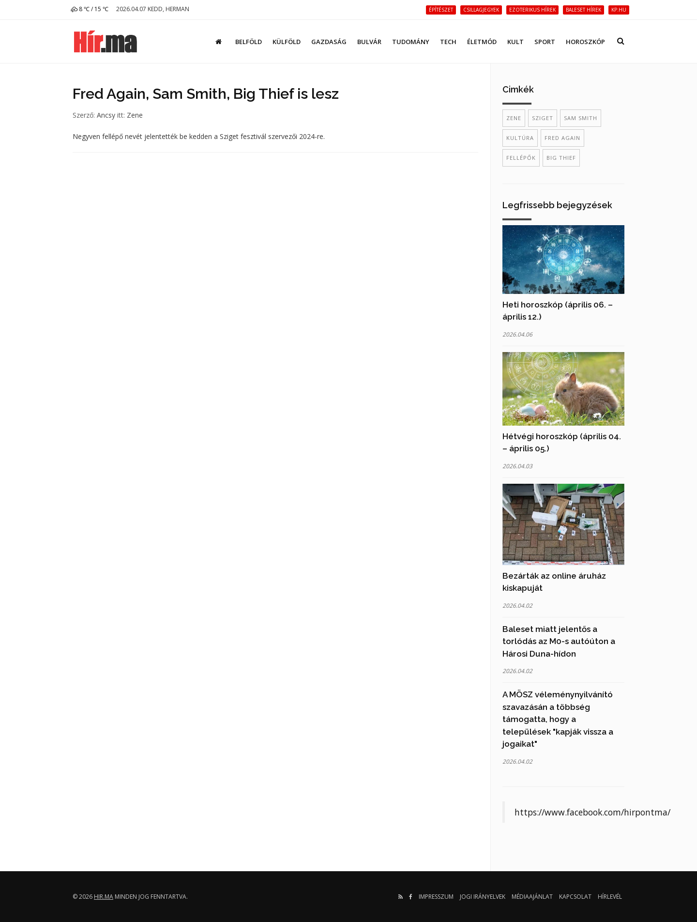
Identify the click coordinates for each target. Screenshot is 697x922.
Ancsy (106, 115)
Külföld (287, 41)
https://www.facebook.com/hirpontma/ (592, 812)
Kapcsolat (575, 896)
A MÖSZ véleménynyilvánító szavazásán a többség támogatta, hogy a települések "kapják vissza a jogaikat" (557, 719)
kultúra (520, 137)
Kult (515, 41)
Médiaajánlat (532, 896)
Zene (135, 115)
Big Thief (561, 157)
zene (513, 118)
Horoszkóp (585, 41)
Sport (544, 41)
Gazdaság (329, 41)
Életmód (482, 41)
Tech (448, 41)
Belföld (248, 41)
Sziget (542, 118)
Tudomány (410, 41)
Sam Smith (580, 118)
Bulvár (369, 41)
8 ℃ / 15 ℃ (89, 9)
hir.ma (103, 896)
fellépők (521, 157)
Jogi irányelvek (482, 896)
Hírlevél (610, 896)
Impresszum (436, 896)
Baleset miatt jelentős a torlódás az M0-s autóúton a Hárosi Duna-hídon (558, 641)
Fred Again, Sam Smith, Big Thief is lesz (206, 93)
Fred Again (562, 137)
